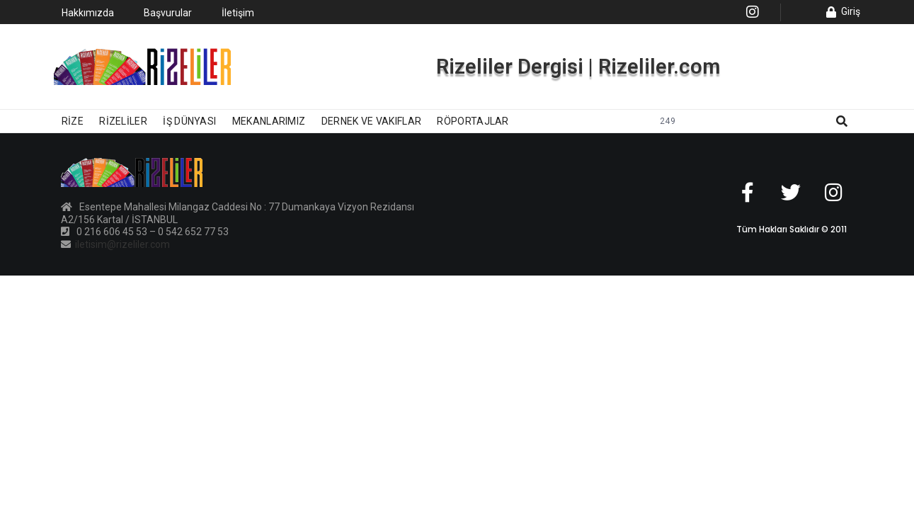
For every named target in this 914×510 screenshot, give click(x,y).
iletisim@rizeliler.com (121, 244)
